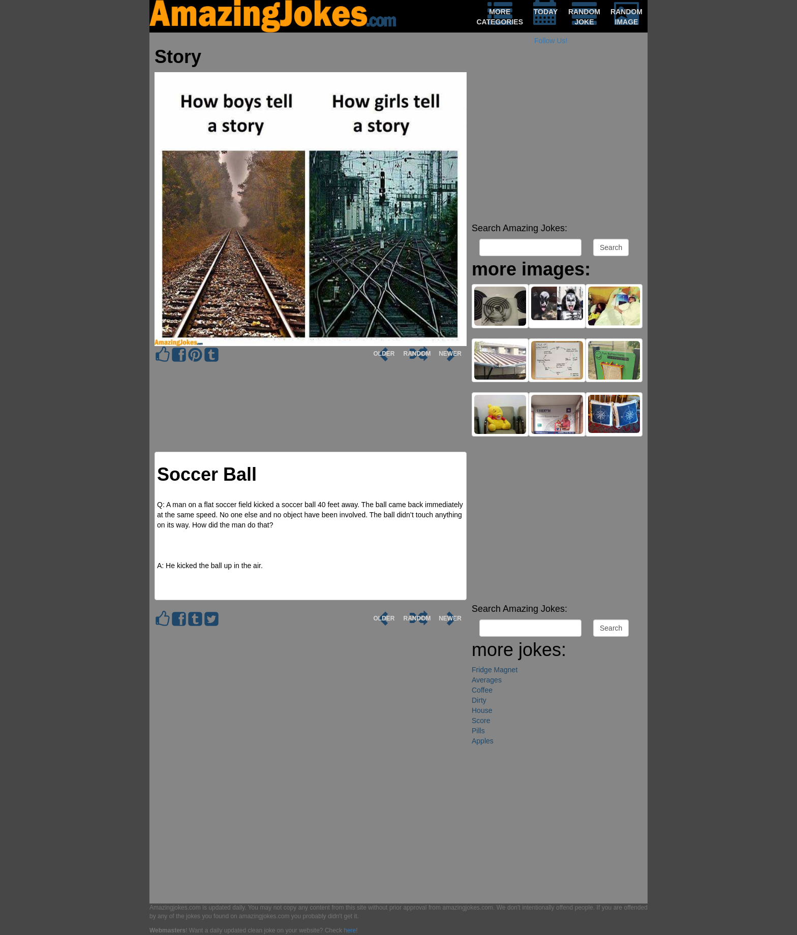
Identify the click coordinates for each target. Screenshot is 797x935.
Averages (487, 680)
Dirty (479, 700)
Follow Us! (550, 41)
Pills (478, 731)
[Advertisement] (557, 147)
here (350, 930)
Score (481, 720)
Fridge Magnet (494, 670)
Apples (483, 741)
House (482, 710)
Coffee (482, 690)
